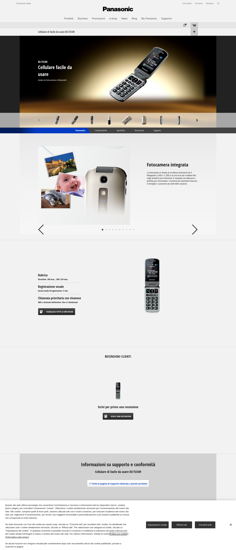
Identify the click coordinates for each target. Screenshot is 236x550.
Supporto (157, 130)
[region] (118, 525)
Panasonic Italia (23, 3)
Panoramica (80, 130)
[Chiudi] (230, 524)
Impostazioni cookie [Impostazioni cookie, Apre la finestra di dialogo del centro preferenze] (157, 525)
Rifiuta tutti (182, 525)
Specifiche (121, 130)
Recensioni (139, 130)
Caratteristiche (101, 130)
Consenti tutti (205, 525)
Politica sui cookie (118, 534)
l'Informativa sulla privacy (17, 537)
